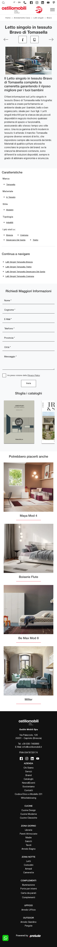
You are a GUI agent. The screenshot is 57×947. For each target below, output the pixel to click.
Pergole (28, 926)
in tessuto (10, 197)
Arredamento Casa (22, 18)
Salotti (28, 841)
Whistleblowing (28, 798)
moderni (9, 210)
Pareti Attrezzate (28, 834)
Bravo (49, 18)
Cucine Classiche (28, 818)
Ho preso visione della (23, 375)
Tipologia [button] (8, 217)
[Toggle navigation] (52, 9)
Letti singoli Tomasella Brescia (19, 262)
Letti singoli (38, 18)
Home (7, 18)
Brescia (9, 235)
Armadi (28, 869)
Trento (35, 240)
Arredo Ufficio (28, 910)
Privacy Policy (34, 375)
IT (14, 2)
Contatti (28, 790)
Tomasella (10, 184)
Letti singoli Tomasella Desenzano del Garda (25, 271)
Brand (29, 775)
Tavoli (28, 845)
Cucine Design (28, 810)
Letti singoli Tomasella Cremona (19, 276)
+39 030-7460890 (30, 744)
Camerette (28, 872)
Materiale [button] (8, 191)
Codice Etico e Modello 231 (28, 794)
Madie (29, 837)
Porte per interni (28, 888)
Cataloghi (28, 779)
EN (19, 2)
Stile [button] (5, 204)
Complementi (28, 897)
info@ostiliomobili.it (32, 747)
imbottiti (9, 222)
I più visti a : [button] (9, 230)
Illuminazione (28, 885)
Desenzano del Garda (15, 240)
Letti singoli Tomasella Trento (18, 267)
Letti (28, 861)
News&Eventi (28, 783)
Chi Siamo (29, 768)
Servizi (28, 771)
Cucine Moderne (28, 814)
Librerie (28, 830)
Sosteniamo (28, 786)
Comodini (28, 865)
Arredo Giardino (28, 922)
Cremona (24, 235)
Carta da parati (28, 893)
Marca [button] (6, 179)
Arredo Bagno (29, 849)
